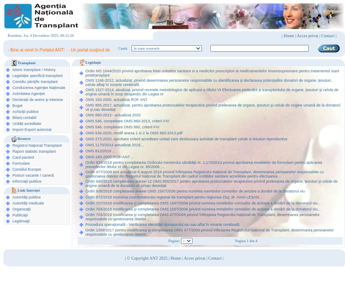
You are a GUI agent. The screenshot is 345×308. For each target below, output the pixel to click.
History (50, 70)
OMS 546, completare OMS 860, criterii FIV (122, 127)
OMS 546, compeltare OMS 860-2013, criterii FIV (127, 121)
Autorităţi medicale (28, 203)
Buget (17, 106)
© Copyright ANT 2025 (148, 258)
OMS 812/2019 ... (100, 151)
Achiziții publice (25, 112)
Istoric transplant (26, 70)
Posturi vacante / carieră (33, 175)
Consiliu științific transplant (35, 82)
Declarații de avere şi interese (37, 100)
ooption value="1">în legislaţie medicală (167, 48)
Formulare (21, 163)
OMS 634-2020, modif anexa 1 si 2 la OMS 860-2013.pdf (133, 133)
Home (289, 35)
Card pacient (23, 157)
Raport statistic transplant (34, 151)
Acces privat (307, 35)
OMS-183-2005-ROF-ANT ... (109, 157)
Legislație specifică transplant (37, 76)
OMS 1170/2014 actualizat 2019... (114, 145)
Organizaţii (21, 209)
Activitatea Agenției (28, 94)
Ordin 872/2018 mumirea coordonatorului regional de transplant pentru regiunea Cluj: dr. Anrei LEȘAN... (173, 197)
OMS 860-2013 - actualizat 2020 (113, 115)
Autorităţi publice (26, 197)
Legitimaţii (21, 221)
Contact (215, 258)
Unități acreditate (26, 123)
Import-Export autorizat (32, 129)
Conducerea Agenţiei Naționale (38, 88)
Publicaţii (20, 215)
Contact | (328, 35)
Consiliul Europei (26, 169)
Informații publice (26, 181)
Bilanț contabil (24, 118)
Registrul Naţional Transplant (37, 145)
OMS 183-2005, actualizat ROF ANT (116, 100)
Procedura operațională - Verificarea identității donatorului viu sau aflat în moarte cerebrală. (162, 224)
